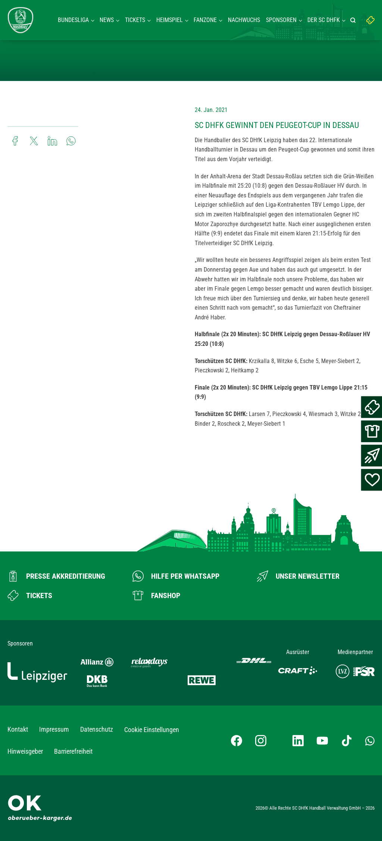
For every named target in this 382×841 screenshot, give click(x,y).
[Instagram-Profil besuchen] (260, 740)
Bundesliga (73, 20)
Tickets (135, 20)
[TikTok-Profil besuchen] (346, 740)
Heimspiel (169, 20)
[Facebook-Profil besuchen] (236, 740)
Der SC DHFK (323, 20)
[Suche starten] (354, 20)
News (107, 20)
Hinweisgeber (25, 751)
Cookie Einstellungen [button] (151, 730)
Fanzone (205, 20)
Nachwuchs (244, 20)
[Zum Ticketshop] (29, 595)
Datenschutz (96, 729)
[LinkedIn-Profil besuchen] (298, 740)
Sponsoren (281, 20)
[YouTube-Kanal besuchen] (322, 740)
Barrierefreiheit (73, 751)
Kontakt (17, 729)
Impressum (54, 729)
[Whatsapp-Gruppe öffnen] (370, 740)
